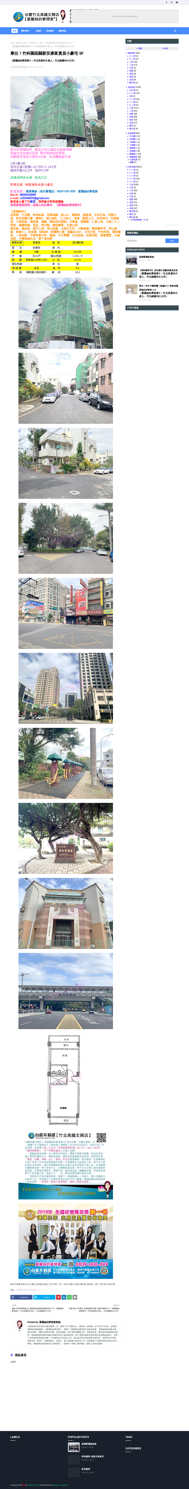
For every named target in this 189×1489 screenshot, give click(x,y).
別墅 (131, 71)
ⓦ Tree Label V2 (172, 225)
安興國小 (133, 151)
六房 (131, 196)
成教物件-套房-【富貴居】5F (26, 43)
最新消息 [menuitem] (62, 31)
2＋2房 (132, 175)
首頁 (12, 43)
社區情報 (131, 133)
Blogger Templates (60, 1485)
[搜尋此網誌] (145, 241)
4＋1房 (132, 105)
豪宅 (131, 125)
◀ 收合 (165, 48)
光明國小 (133, 139)
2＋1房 (132, 56)
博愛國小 (133, 148)
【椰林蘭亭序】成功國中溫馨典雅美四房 (159, 273)
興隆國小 (133, 154)
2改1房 (132, 90)
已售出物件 (132, 167)
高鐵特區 (133, 157)
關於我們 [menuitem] (25, 31)
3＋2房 (132, 102)
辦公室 (132, 82)
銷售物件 (131, 53)
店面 (131, 79)
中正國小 (133, 136)
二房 (131, 65)
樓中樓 (132, 211)
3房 (131, 96)
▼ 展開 (139, 48)
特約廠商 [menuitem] (50, 31)
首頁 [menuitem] (15, 31)
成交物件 (131, 87)
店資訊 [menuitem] (38, 31)
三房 (131, 62)
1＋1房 (132, 170)
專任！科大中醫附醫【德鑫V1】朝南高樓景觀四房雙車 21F (158, 291)
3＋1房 (132, 59)
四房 (131, 74)
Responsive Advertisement (125, 16)
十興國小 (133, 145)
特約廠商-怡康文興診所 (93, 1456)
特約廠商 (86, 1469)
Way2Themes (33, 1485)
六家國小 (133, 142)
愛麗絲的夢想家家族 (20, 67)
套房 (131, 76)
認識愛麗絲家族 (146, 257)
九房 (131, 187)
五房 (131, 68)
